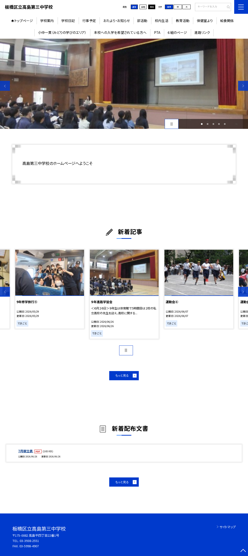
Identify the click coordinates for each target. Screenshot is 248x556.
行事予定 (89, 20)
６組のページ (177, 32)
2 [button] (208, 124)
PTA (157, 32)
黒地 (152, 6)
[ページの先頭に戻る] (243, 551)
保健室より (205, 20)
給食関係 (227, 20)
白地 (143, 6)
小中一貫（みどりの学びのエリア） (62, 32)
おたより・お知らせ (116, 20)
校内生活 (161, 20)
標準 (169, 6)
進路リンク (202, 32)
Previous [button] (5, 86)
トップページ (23, 20)
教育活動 (182, 20)
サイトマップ (227, 527)
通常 (134, 6)
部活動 (142, 20)
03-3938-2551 (29, 540)
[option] (124, 84)
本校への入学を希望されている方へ (120, 32)
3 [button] (213, 124)
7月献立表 (25, 451)
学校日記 (68, 20)
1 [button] (202, 124)
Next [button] (243, 86)
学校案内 (47, 20)
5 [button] (225, 124)
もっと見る (122, 375)
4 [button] (219, 124)
